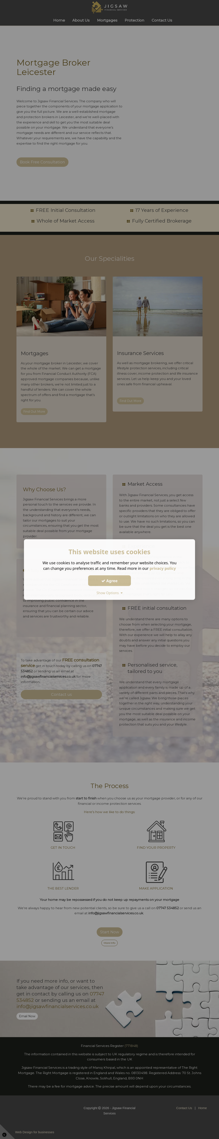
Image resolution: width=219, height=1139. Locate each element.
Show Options (109, 593)
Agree (109, 580)
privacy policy (162, 568)
